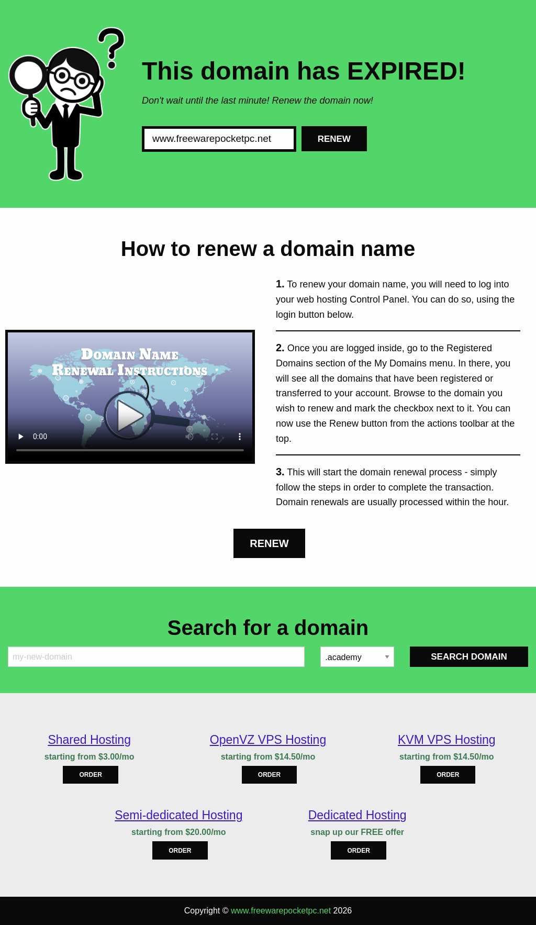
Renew (334, 139)
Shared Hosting (89, 739)
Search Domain (469, 657)
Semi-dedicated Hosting (178, 815)
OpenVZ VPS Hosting (268, 739)
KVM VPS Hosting (447, 739)
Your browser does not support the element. (130, 397)
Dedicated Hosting (357, 815)
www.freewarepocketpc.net (281, 910)
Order (90, 774)
